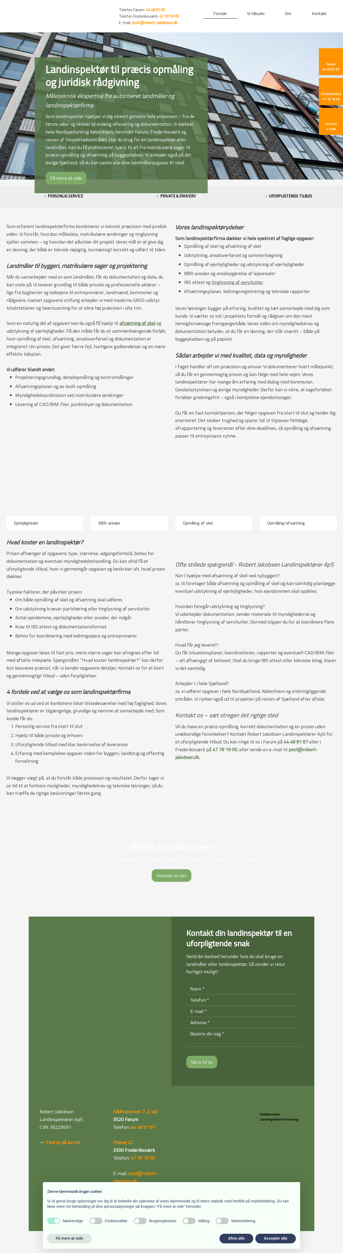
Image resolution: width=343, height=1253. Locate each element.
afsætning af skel (137, 323)
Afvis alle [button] (236, 1238)
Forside (220, 14)
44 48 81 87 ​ (155, 10)
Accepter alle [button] (275, 1238)
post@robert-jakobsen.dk (154, 23)
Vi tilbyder (256, 14)
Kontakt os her (171, 875)
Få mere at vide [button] (69, 1238)
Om (288, 14)
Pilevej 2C (123, 1142)
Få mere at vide (66, 178)
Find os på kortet (63, 1142)
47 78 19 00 (169, 16)
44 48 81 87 (296, 741)
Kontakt (319, 14)
